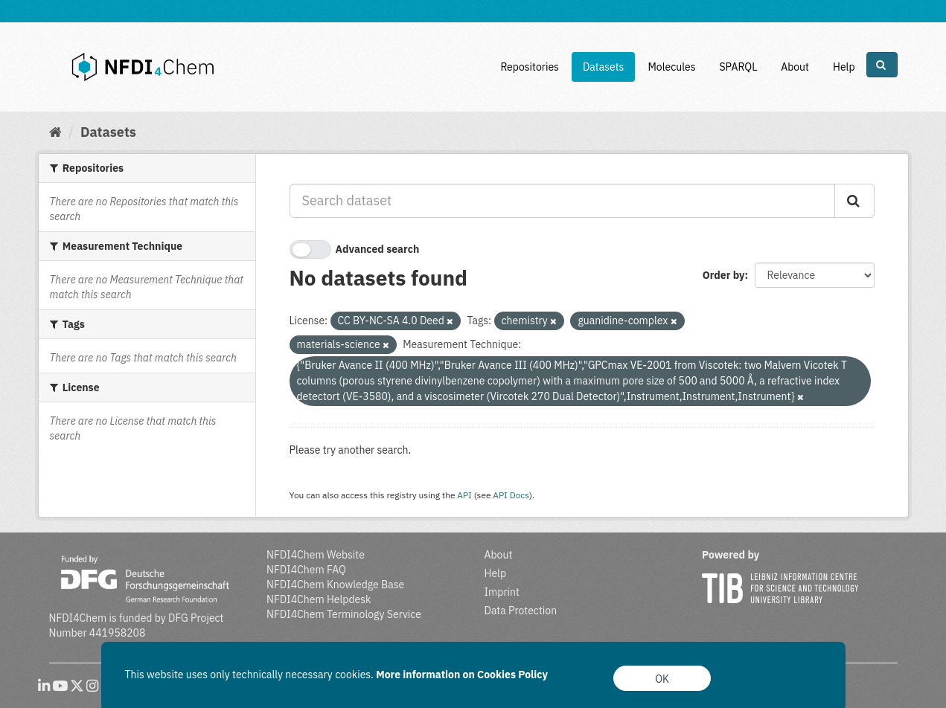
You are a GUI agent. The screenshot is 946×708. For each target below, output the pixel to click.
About (795, 67)
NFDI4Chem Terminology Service (343, 614)
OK (662, 679)
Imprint (502, 592)
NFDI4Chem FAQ (306, 569)
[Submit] (854, 201)
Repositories (529, 67)
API (464, 495)
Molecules (671, 67)
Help (844, 67)
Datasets (603, 67)
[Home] (55, 132)
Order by (724, 275)
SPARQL (738, 67)
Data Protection (521, 610)
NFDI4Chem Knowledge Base (335, 584)
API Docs (511, 495)
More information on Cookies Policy (462, 674)
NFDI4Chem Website (315, 554)
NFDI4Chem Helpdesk (318, 599)
